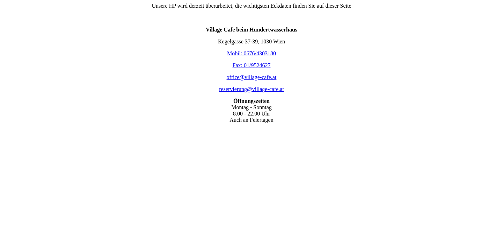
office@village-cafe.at (252, 77)
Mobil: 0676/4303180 (251, 53)
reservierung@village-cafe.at (251, 89)
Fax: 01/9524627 (252, 65)
